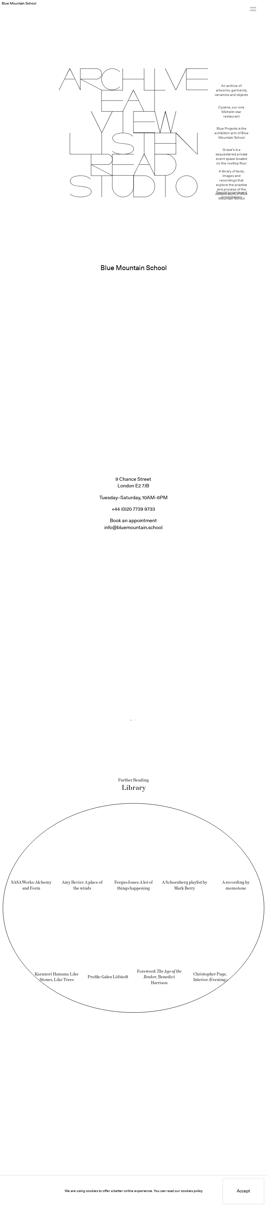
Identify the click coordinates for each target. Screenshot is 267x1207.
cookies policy (192, 1192)
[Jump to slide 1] (130, 701)
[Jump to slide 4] (135, 701)
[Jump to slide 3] (133, 701)
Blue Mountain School (19, 3)
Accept (243, 1192)
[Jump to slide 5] (136, 701)
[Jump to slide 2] (132, 701)
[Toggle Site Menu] (253, 9)
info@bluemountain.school (133, 509)
